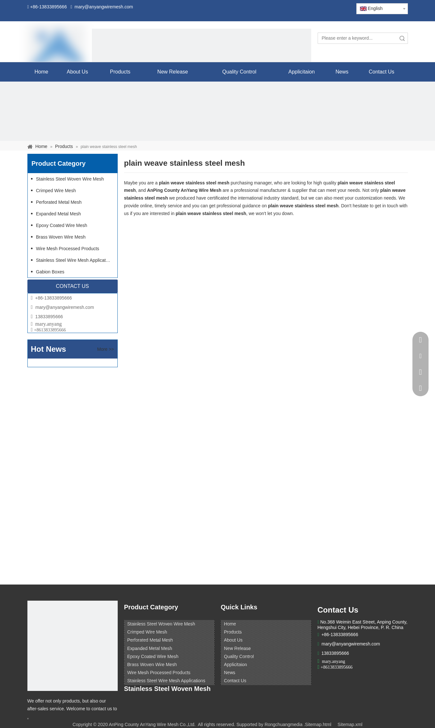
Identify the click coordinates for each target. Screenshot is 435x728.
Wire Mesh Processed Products (67, 248)
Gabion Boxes (50, 271)
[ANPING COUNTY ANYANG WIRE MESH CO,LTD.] (72, 646)
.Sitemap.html (317, 724)
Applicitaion (235, 664)
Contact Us (235, 680)
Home (230, 623)
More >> (105, 349)
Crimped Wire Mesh (56, 190)
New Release (237, 648)
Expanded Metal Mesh (58, 213)
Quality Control (239, 656)
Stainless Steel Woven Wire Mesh (70, 179)
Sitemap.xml (350, 724)
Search (402, 38)
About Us (233, 640)
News (229, 672)
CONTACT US (72, 286)
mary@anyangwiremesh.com (64, 307)
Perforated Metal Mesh (59, 202)
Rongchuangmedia (283, 724)
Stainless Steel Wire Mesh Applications (75, 260)
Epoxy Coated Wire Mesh (61, 225)
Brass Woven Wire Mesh (61, 237)
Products (233, 632)
